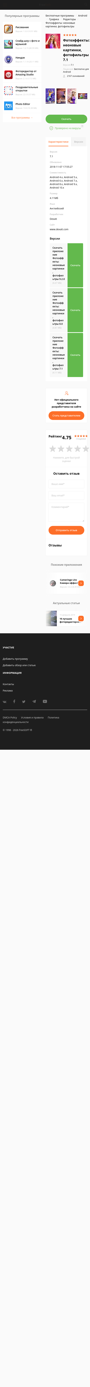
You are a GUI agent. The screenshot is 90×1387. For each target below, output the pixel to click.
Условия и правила (32, 717)
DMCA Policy (10, 717)
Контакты (8, 684)
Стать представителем (66, 415)
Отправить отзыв (66, 530)
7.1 (68, 64)
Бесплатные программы (60, 15)
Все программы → (22, 117)
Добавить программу (15, 658)
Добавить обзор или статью (19, 665)
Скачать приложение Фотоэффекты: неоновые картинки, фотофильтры (59, 263)
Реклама (8, 690)
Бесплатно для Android (76, 70)
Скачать (66, 119)
